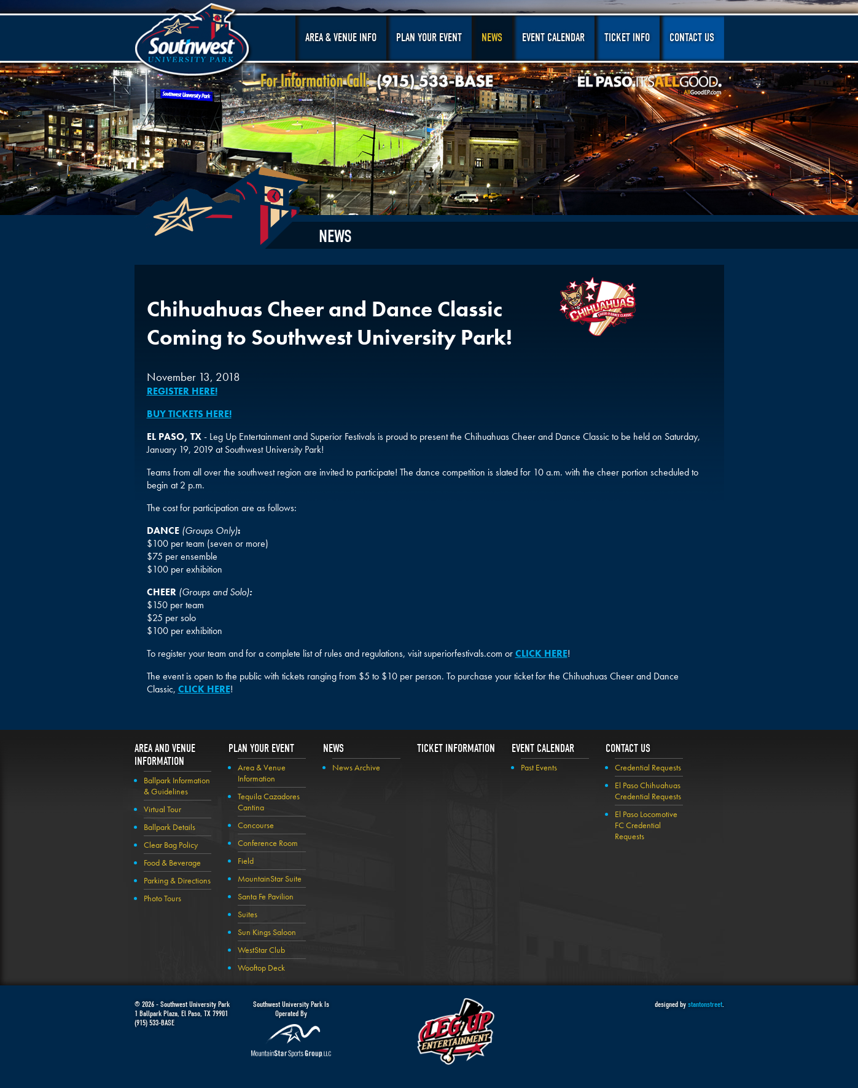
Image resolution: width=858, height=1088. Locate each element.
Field (246, 860)
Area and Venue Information (165, 755)
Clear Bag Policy (171, 844)
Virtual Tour (162, 809)
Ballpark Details (169, 826)
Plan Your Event (429, 37)
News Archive (356, 767)
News (492, 37)
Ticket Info (627, 37)
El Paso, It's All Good (649, 85)
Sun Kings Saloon (267, 931)
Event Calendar (553, 37)
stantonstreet (705, 1004)
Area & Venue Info (340, 37)
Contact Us (691, 37)
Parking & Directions (177, 880)
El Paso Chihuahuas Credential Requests (648, 791)
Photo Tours (162, 898)
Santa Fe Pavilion (266, 896)
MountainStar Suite (270, 878)
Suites (247, 914)
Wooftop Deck (261, 967)
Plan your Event (261, 748)
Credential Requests (648, 767)
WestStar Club (261, 949)
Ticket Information (456, 748)
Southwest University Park (194, 41)
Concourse (256, 825)
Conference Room (268, 842)
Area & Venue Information (262, 773)
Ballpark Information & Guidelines (177, 786)
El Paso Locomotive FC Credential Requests (646, 825)
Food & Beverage (172, 862)
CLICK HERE (541, 653)
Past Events (539, 767)
